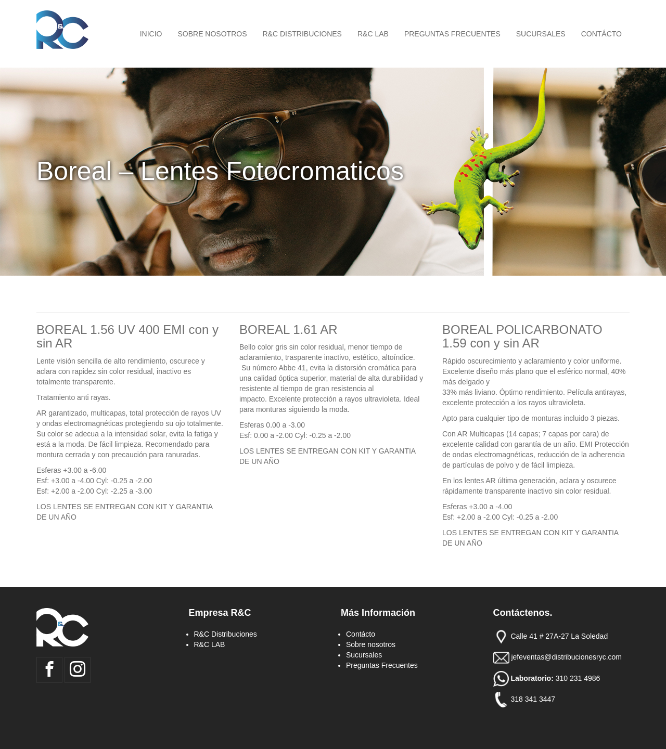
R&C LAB (373, 34)
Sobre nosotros (212, 34)
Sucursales (541, 34)
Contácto (601, 34)
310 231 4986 (579, 678)
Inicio (151, 34)
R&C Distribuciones (302, 34)
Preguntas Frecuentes (452, 34)
